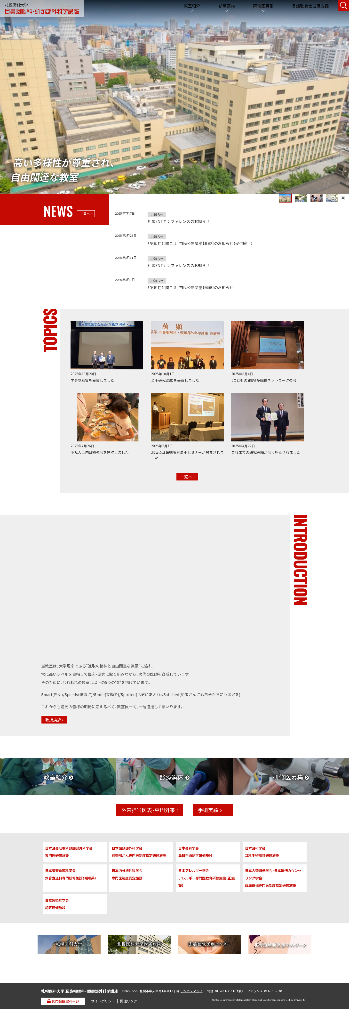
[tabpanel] (174, 97)
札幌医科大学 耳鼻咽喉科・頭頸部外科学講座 (42, 8)
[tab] (234, 193)
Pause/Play (343, 193)
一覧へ (85, 213)
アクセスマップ (191, 991)
